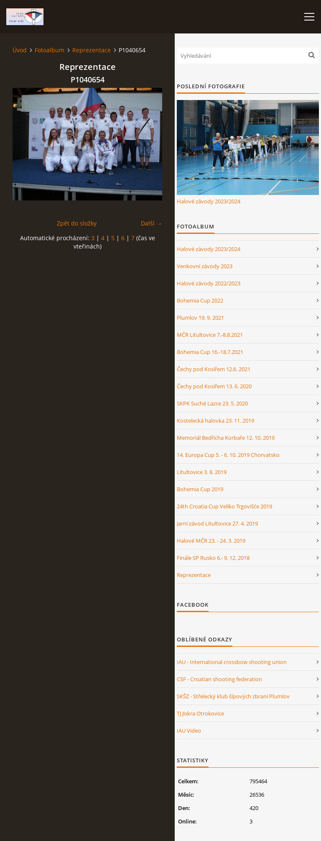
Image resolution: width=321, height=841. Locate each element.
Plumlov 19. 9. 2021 (200, 317)
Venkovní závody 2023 (204, 266)
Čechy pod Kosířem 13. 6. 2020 (214, 386)
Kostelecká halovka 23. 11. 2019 (215, 420)
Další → (151, 223)
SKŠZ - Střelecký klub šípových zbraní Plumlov (233, 696)
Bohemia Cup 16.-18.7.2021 (210, 352)
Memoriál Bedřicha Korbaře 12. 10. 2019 (226, 437)
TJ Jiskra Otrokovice (200, 713)
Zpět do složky (77, 223)
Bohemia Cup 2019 (200, 489)
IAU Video (189, 730)
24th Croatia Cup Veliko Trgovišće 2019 (224, 506)
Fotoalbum (49, 50)
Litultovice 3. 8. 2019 (202, 472)
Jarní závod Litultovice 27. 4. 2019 (217, 523)
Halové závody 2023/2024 (208, 201)
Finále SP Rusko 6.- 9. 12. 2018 (213, 558)
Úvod (20, 50)
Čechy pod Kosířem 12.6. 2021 (213, 369)
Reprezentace (91, 50)
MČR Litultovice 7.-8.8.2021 (210, 334)
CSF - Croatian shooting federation (219, 679)
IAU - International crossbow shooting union (232, 662)
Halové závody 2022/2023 (208, 283)
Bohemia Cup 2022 (200, 300)
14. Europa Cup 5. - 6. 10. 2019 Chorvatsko (228, 455)
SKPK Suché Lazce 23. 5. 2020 (212, 403)
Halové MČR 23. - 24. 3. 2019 (211, 540)
